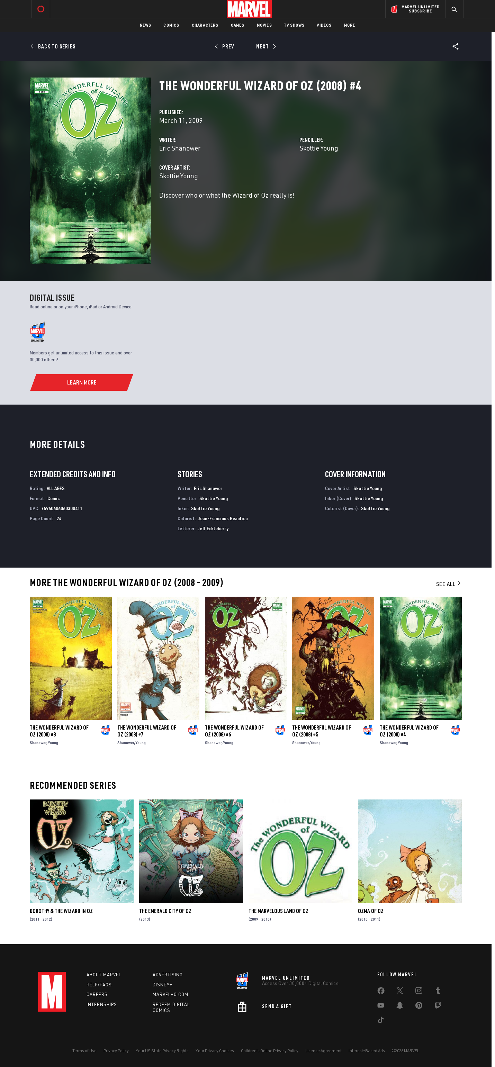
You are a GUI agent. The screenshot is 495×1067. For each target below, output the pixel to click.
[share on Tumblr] (437, 991)
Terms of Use (84, 1050)
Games (237, 25)
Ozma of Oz (371, 910)
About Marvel (104, 974)
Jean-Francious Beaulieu (223, 518)
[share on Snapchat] (399, 1006)
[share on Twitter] (399, 991)
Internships (102, 1004)
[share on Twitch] (437, 1006)
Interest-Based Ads (367, 1050)
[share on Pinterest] (418, 1006)
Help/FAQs (99, 984)
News (145, 25)
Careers (97, 994)
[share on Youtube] (380, 1006)
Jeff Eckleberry (213, 528)
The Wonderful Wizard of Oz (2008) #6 (234, 731)
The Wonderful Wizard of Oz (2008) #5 (321, 731)
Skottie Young (318, 148)
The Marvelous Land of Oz (278, 910)
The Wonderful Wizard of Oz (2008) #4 (409, 731)
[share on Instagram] (418, 991)
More (350, 25)
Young (53, 742)
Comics (171, 25)
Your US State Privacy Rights (162, 1050)
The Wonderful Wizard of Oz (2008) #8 (59, 731)
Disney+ (162, 984)
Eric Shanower (179, 148)
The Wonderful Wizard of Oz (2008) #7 (146, 731)
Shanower (38, 742)
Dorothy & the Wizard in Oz (61, 910)
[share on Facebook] (381, 992)
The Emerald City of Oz (165, 910)
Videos (324, 25)
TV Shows (294, 25)
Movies (264, 25)
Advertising (168, 974)
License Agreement (323, 1050)
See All (449, 583)
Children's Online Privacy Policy (269, 1050)
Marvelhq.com (170, 994)
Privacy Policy (116, 1050)
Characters (205, 25)
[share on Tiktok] (380, 1021)
